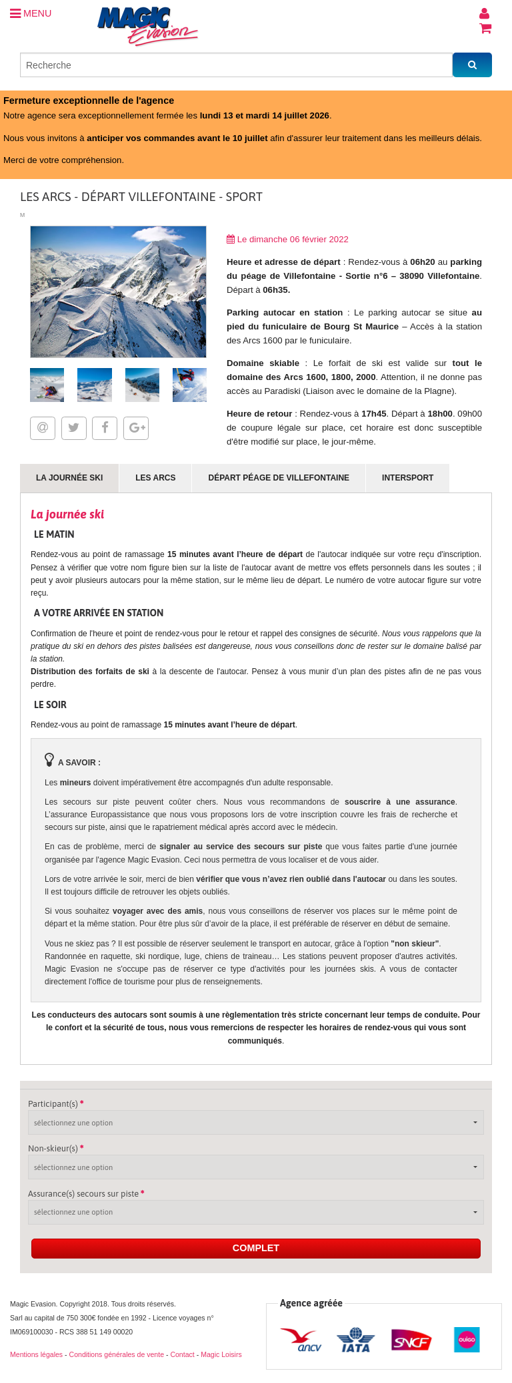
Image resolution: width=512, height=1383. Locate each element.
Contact (182, 1354)
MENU (30, 13)
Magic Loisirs (221, 1354)
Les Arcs (155, 478)
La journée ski (69, 478)
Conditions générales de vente (116, 1354)
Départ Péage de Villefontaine (278, 478)
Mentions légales (36, 1354)
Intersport (407, 478)
